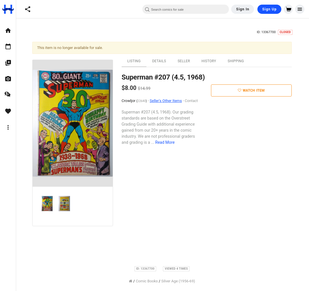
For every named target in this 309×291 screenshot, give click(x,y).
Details (160, 61)
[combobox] (185, 9)
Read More (165, 142)
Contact (191, 101)
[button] (28, 9)
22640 (142, 101)
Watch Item (252, 90)
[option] (8, 30)
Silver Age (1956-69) (179, 281)
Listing (134, 61)
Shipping (236, 61)
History (209, 61)
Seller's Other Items (166, 101)
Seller (184, 61)
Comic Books (147, 281)
